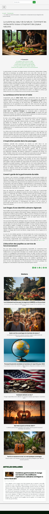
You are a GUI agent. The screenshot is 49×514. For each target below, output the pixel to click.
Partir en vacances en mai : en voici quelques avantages (24, 456)
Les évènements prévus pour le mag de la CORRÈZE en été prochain (24, 302)
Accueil (4, 13)
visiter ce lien (41, 240)
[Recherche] (22, 2)
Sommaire (25, 59)
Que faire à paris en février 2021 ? (24, 425)
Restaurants (10, 13)
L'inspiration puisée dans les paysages (24, 62)
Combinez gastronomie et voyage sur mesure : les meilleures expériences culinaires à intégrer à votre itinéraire (23, 476)
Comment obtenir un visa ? (24, 395)
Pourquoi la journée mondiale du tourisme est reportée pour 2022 (24, 364)
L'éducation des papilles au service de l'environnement (24, 67)
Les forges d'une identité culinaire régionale (24, 65)
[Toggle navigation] (4, 7)
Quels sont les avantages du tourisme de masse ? (24, 333)
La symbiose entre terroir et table (24, 61)
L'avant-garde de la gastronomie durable (24, 64)
